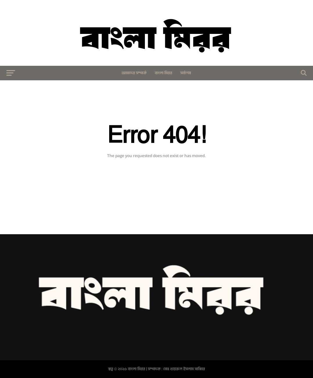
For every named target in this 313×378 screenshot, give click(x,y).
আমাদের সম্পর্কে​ (134, 73)
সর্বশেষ (185, 73)
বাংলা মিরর (163, 73)
